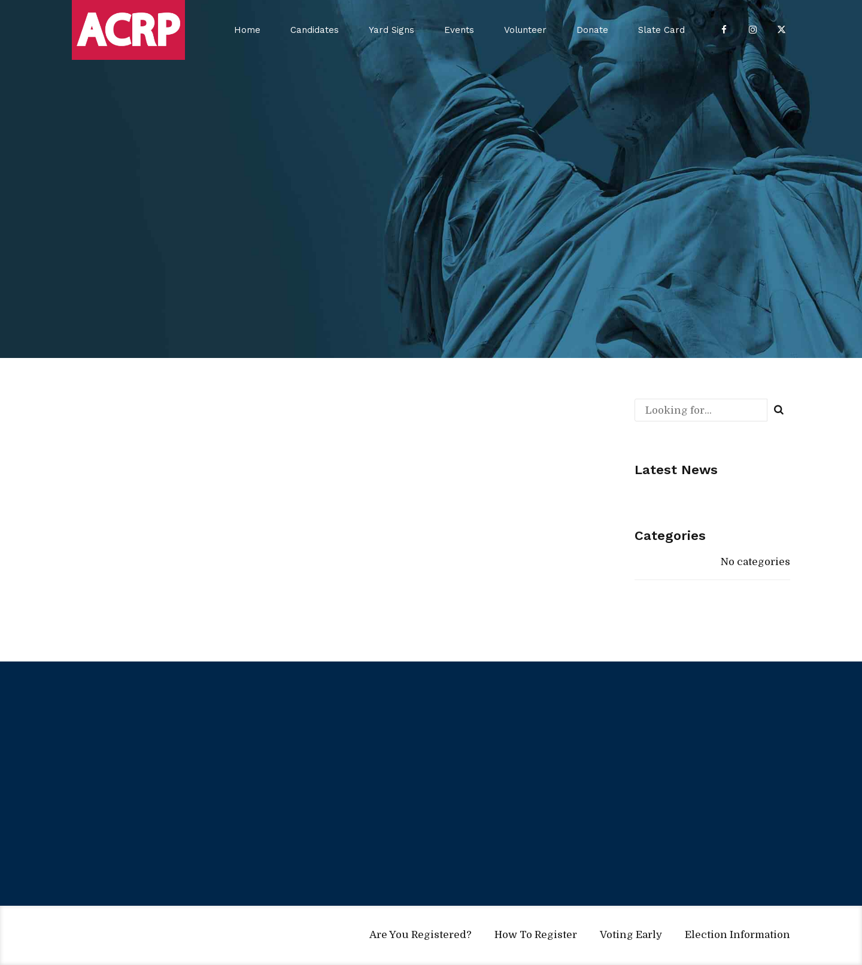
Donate (592, 30)
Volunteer (525, 30)
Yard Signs (391, 30)
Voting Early (631, 934)
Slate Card (661, 30)
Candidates (314, 30)
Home (247, 30)
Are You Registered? (420, 934)
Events (459, 30)
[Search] (778, 410)
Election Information (737, 934)
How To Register (535, 934)
